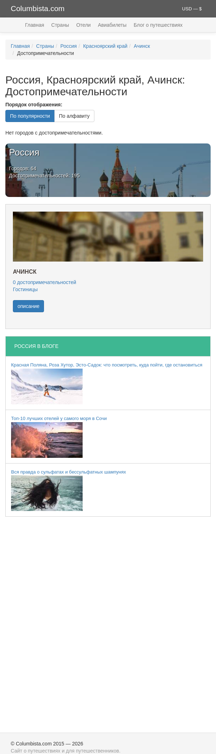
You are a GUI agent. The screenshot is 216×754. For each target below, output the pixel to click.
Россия (68, 46)
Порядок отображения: (33, 104)
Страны (60, 25)
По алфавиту (74, 116)
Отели (83, 25)
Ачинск (142, 46)
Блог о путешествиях (158, 25)
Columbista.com (38, 8)
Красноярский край (105, 46)
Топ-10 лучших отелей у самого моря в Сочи (59, 437)
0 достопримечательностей (44, 282)
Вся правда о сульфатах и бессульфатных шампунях (68, 490)
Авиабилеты (112, 25)
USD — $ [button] (192, 8)
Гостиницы (25, 289)
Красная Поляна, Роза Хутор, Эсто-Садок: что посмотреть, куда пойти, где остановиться (106, 383)
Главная (34, 25)
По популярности (30, 116)
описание (28, 306)
